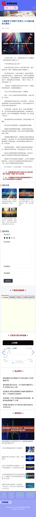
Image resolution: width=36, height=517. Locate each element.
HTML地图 (27, 507)
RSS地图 (21, 507)
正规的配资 (11, 495)
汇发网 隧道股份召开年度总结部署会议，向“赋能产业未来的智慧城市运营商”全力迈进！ (13, 476)
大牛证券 (4, 494)
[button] (3, 352)
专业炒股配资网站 (20, 494)
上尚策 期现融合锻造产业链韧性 (12, 448)
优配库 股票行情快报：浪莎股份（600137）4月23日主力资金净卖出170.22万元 (13, 486)
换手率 (32, 297)
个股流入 (19, 297)
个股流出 (26, 297)
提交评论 (8, 281)
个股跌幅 (12, 297)
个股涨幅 (5, 297)
